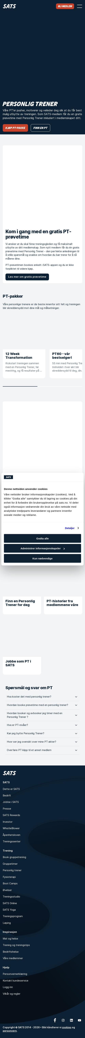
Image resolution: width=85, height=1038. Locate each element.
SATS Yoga (9, 909)
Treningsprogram (13, 916)
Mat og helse (10, 938)
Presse (7, 808)
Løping (7, 922)
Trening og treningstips (16, 945)
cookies (66, 1027)
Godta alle (42, 538)
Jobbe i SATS (11, 802)
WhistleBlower (11, 828)
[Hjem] (9, 6)
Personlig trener (12, 870)
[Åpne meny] (79, 6)
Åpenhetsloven (11, 835)
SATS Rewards (11, 815)
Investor (7, 821)
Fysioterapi (9, 877)
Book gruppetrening (14, 857)
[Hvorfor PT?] (42, 441)
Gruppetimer (10, 863)
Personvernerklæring (15, 974)
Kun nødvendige (42, 558)
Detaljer (70, 528)
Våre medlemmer (13, 958)
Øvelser (7, 890)
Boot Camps (10, 883)
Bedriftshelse (11, 951)
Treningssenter (11, 841)
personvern (10, 1030)
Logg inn (8, 987)
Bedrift (7, 795)
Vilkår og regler (11, 993)
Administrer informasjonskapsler (42, 548)
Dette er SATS (11, 789)
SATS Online (10, 903)
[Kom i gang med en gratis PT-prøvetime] (42, 185)
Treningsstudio (11, 896)
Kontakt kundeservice (15, 980)
